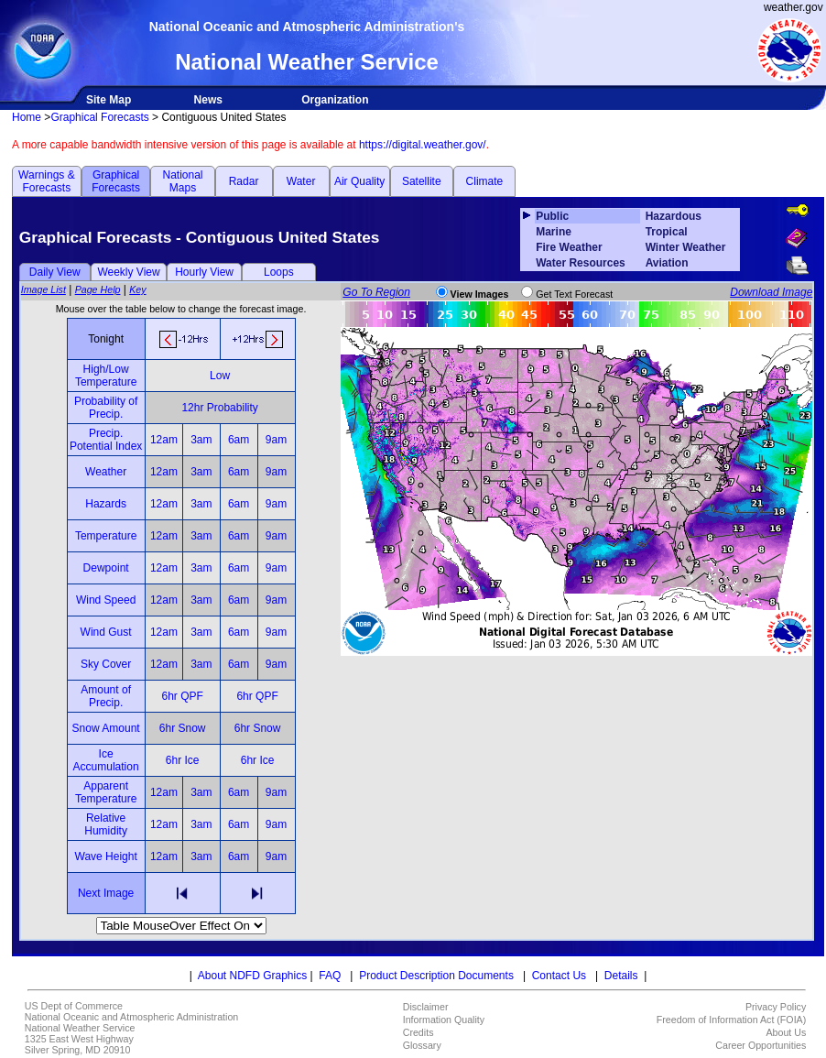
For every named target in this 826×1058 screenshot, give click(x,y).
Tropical (667, 231)
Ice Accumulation (106, 760)
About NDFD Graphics (252, 975)
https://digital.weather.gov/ (422, 144)
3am (201, 439)
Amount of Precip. (106, 696)
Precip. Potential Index (106, 440)
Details (621, 975)
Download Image (771, 292)
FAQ (330, 975)
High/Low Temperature (105, 375)
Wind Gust (106, 632)
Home (26, 117)
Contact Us (559, 975)
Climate (485, 181)
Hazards (105, 503)
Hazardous (673, 216)
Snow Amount (106, 728)
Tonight (106, 339)
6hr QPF (181, 696)
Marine (553, 231)
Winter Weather (686, 247)
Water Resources (580, 262)
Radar (244, 181)
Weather (105, 471)
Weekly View (128, 272)
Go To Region (376, 292)
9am (276, 439)
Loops (279, 272)
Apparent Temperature (105, 792)
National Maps (182, 181)
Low (220, 375)
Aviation (667, 262)
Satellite (421, 181)
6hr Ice (183, 760)
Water (301, 181)
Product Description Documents (436, 975)
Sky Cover (106, 664)
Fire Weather (569, 247)
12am (164, 439)
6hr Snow (182, 728)
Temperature (105, 535)
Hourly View (204, 272)
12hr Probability (219, 407)
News (208, 99)
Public (552, 216)
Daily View (55, 272)
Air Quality (359, 181)
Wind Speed (106, 600)
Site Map (108, 99)
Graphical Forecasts (99, 117)
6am (238, 439)
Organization (334, 99)
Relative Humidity (105, 824)
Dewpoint (106, 568)
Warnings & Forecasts (46, 181)
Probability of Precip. (105, 407)
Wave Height (106, 856)
